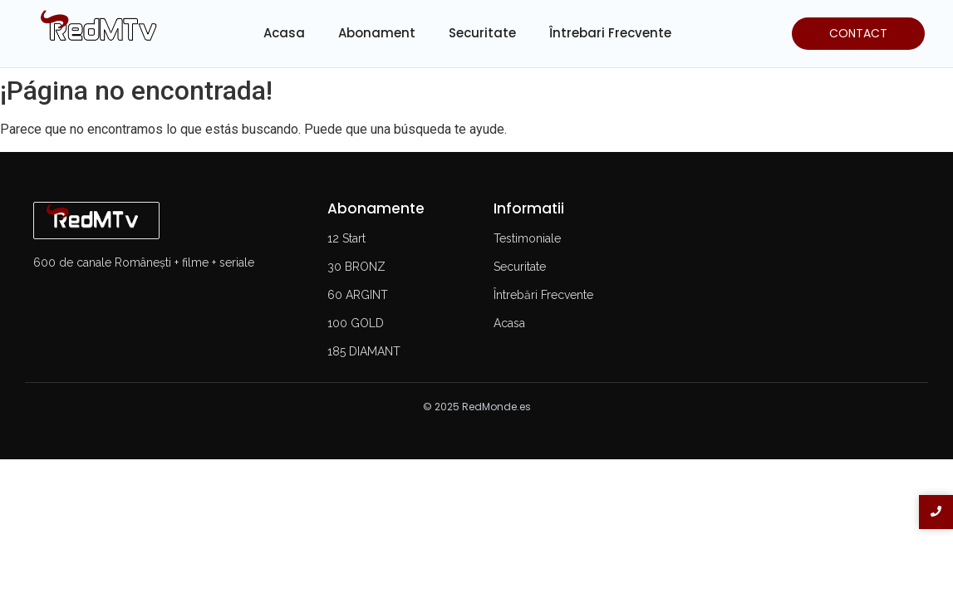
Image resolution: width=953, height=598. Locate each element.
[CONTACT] (858, 33)
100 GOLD (355, 323)
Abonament (376, 33)
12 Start (346, 238)
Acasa (284, 33)
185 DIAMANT (363, 351)
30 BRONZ (356, 266)
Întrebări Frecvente (543, 294)
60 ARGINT (357, 294)
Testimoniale (527, 238)
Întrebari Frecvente (610, 33)
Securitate (482, 33)
